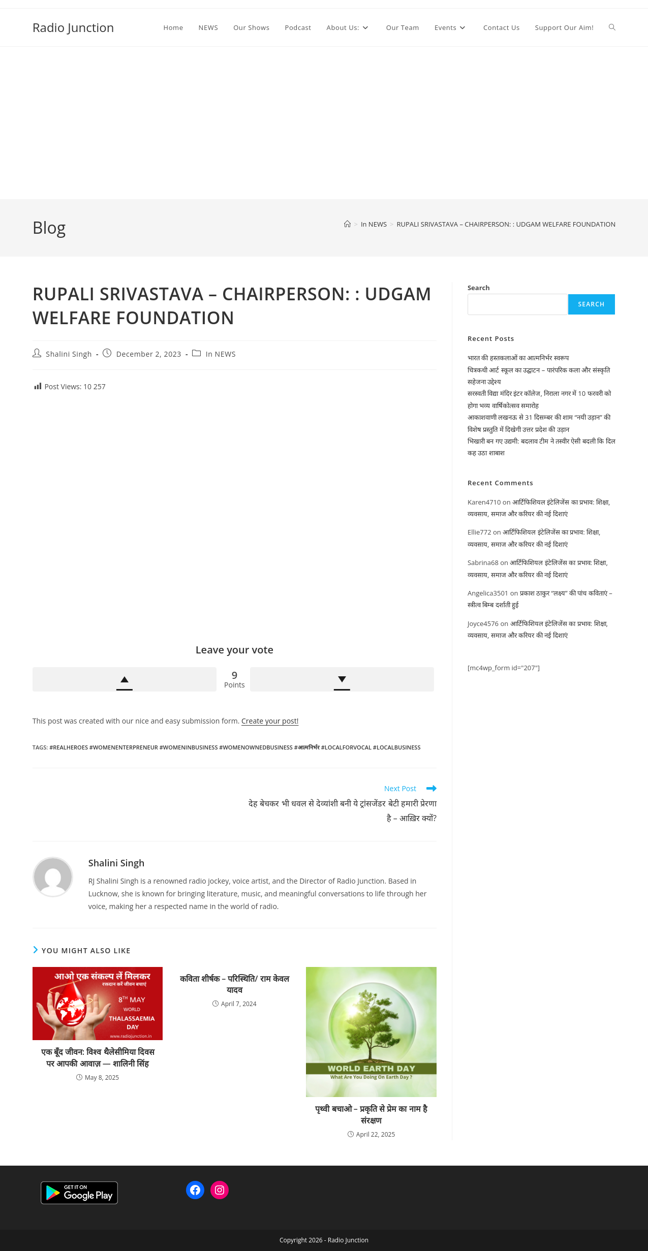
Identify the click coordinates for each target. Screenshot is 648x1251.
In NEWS (221, 354)
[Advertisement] (324, 123)
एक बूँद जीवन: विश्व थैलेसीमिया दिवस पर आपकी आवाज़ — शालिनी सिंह (98, 1057)
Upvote (125, 679)
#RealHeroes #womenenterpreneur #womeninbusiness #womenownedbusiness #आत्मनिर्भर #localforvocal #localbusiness (234, 747)
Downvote (342, 679)
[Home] (347, 224)
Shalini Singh (69, 354)
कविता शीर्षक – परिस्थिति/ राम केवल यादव (234, 984)
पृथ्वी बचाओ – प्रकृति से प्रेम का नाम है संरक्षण (371, 1114)
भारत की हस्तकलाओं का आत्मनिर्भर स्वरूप (518, 357)
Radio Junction (73, 27)
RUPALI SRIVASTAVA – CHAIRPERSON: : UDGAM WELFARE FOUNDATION (505, 224)
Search (479, 287)
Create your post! (269, 721)
